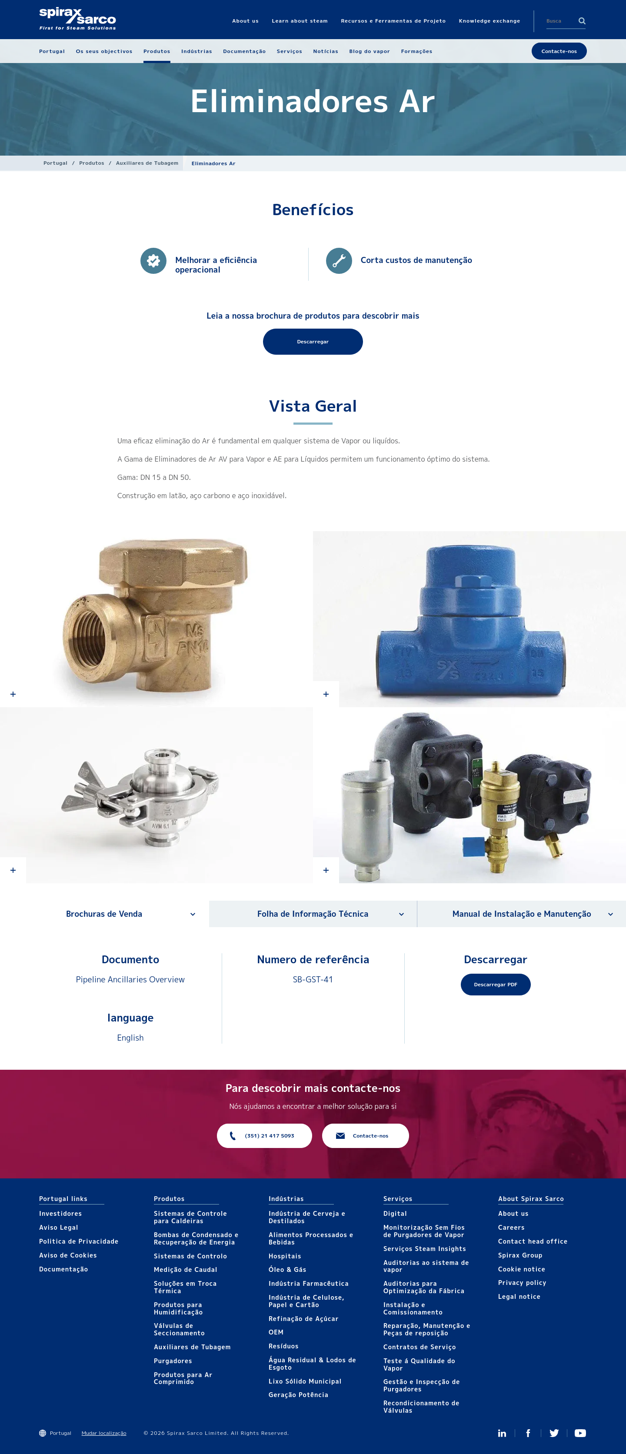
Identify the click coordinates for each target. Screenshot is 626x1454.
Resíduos (284, 1346)
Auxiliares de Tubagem (147, 162)
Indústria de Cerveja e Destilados (307, 1217)
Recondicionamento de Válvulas (421, 1406)
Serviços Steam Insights (424, 1248)
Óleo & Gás (287, 1269)
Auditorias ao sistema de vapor (426, 1266)
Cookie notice (522, 1269)
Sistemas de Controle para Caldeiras (190, 1217)
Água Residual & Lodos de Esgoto (312, 1363)
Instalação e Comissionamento (413, 1308)
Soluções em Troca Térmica (185, 1287)
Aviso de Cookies (68, 1255)
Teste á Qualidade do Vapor (419, 1364)
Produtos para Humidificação (178, 1308)
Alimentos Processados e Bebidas (311, 1238)
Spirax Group (520, 1255)
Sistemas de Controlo (190, 1256)
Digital (395, 1213)
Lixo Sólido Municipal (305, 1381)
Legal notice (519, 1296)
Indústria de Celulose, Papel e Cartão (307, 1301)
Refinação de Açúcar (304, 1318)
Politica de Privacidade (79, 1241)
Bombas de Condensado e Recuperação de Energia (196, 1238)
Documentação (63, 1269)
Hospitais (285, 1256)
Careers (511, 1227)
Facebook (528, 1433)
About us (513, 1213)
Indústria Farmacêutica (309, 1283)
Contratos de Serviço (419, 1347)
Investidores (60, 1213)
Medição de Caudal (186, 1269)
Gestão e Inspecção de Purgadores (421, 1385)
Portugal (55, 162)
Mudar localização (104, 1433)
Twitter (554, 1433)
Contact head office (533, 1241)
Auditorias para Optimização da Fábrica (424, 1287)
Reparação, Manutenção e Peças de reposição (426, 1329)
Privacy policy (522, 1282)
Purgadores (173, 1361)
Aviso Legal (58, 1227)
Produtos (91, 162)
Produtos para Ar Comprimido (183, 1378)
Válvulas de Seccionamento (179, 1329)
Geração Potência (299, 1395)
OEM (276, 1332)
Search (582, 20)
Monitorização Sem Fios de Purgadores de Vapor (424, 1231)
